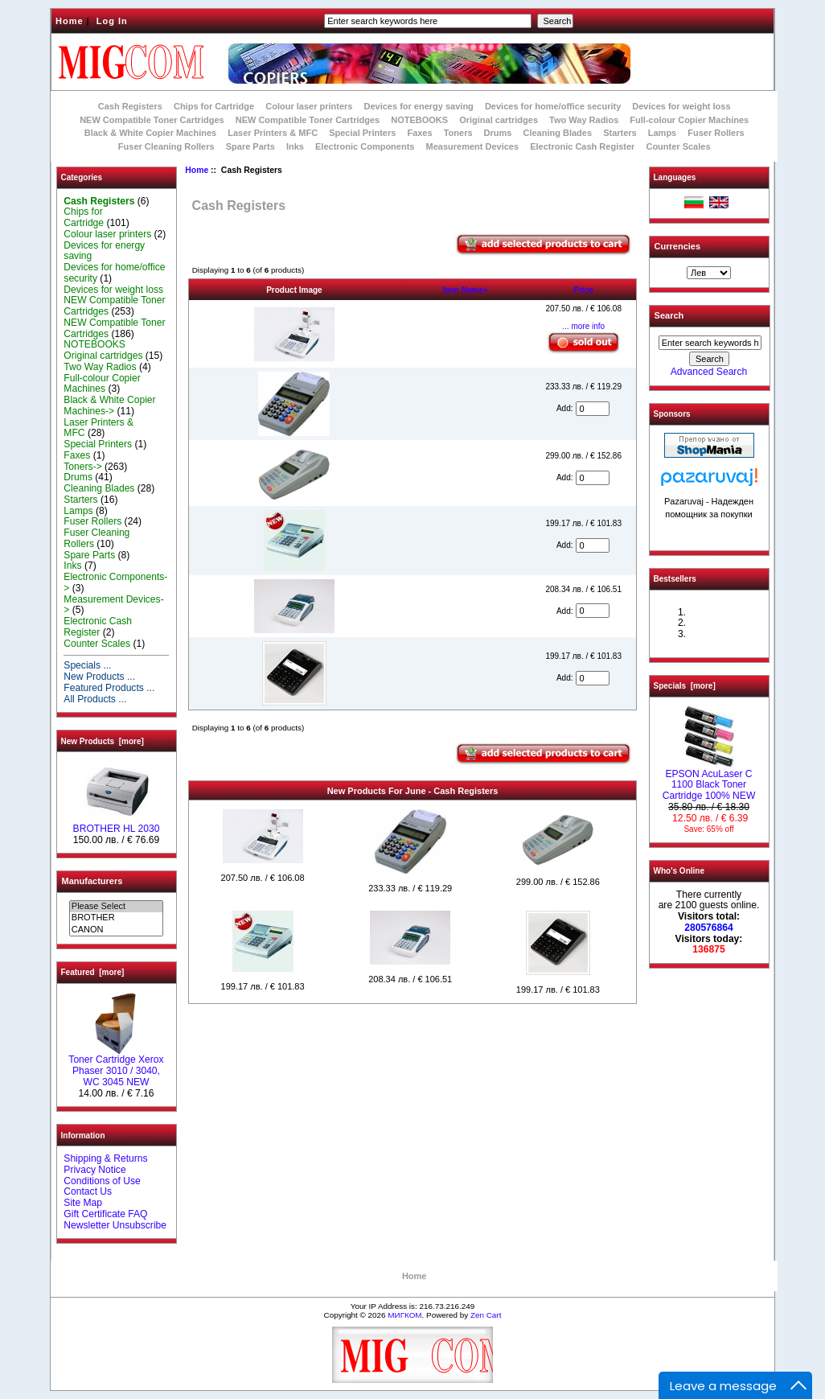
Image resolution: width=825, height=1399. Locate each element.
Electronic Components (364, 146)
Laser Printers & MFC (273, 133)
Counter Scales (678, 146)
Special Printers (362, 133)
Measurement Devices (472, 146)
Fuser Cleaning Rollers (166, 146)
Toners (458, 133)
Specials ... (87, 665)
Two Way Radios (583, 120)
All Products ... (95, 699)
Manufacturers (92, 881)
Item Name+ (464, 290)
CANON (116, 930)
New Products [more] (102, 741)
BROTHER (116, 918)
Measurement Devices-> (113, 605)
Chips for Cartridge (214, 106)
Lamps (662, 133)
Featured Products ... (109, 687)
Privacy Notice (94, 1169)
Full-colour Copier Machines (689, 120)
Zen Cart (485, 1315)
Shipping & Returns (105, 1158)
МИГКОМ (404, 1315)
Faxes (419, 133)
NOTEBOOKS (419, 120)
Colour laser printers (308, 106)
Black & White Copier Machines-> (109, 405)
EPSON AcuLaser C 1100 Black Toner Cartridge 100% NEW (709, 781)
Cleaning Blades (558, 133)
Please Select (116, 906)
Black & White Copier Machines (150, 133)
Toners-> (82, 466)
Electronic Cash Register (582, 146)
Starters (620, 133)
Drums (498, 133)
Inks (295, 146)
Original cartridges (498, 120)
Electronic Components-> (115, 582)
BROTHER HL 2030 (116, 824)
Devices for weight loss (681, 106)
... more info (583, 326)
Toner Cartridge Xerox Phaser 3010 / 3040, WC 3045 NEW (115, 1067)
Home (69, 21)
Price (583, 290)
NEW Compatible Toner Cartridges (152, 120)
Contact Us (88, 1191)
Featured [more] (93, 972)
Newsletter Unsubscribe (115, 1225)
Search (669, 315)
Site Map (83, 1202)
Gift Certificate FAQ (105, 1214)
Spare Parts (250, 146)
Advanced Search (709, 371)
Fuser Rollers (716, 133)
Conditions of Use (102, 1181)
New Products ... (99, 676)
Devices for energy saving (419, 106)
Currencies (677, 246)
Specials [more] (685, 685)
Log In (112, 21)
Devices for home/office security (553, 106)
